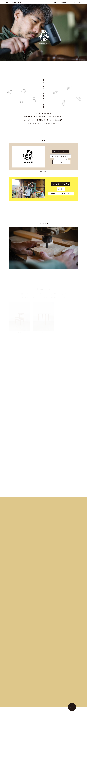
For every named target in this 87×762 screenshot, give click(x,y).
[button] (39, 64)
